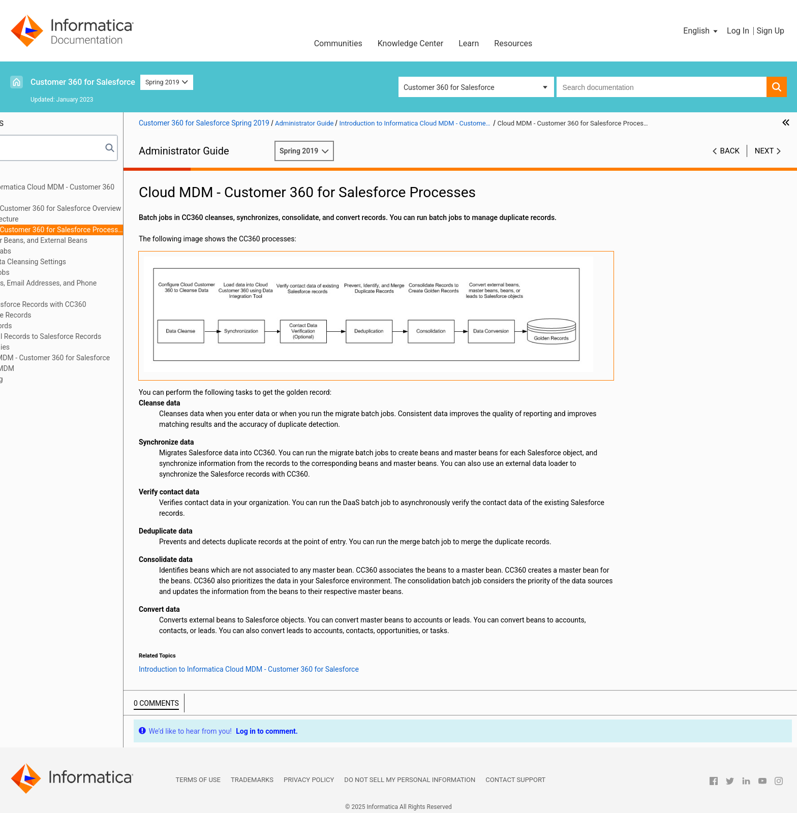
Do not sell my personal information (409, 776)
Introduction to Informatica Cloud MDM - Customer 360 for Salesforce (104, 192)
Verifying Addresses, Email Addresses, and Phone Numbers (95, 288)
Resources (513, 43)
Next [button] (764, 150)
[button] (701, 31)
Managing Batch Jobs (51, 272)
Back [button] (730, 150)
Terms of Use (198, 776)
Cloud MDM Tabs (59, 251)
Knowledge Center (411, 43)
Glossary (30, 411)
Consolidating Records (52, 326)
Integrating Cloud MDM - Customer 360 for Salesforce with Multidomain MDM (101, 363)
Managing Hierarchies (51, 347)
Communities (338, 43)
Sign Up (770, 31)
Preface (29, 176)
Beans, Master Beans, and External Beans (98, 240)
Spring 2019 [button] (166, 82)
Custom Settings (43, 400)
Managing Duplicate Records (62, 315)
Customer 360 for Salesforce (82, 82)
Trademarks (252, 776)
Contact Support (515, 776)
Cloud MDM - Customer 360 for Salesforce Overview (114, 208)
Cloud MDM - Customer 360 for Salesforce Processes (115, 230)
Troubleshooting (42, 390)
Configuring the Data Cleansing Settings (79, 262)
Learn (468, 43)
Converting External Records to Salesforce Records (97, 336)
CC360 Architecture (63, 219)
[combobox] (662, 87)
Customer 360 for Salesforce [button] (449, 87)
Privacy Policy (309, 776)
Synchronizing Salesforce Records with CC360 (90, 304)
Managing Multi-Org (48, 379)
